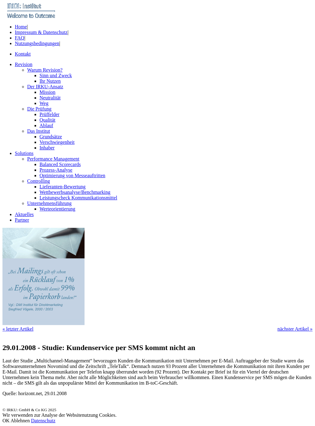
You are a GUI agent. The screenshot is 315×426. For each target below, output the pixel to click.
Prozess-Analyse (56, 170)
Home (21, 26)
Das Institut (38, 131)
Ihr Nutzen (50, 81)
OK (6, 420)
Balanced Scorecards (60, 164)
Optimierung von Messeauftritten (72, 175)
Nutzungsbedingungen (37, 43)
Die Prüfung (39, 108)
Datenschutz (43, 420)
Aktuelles (24, 214)
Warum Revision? (45, 70)
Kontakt (23, 53)
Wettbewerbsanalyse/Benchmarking (74, 192)
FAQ (19, 37)
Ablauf (46, 125)
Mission (47, 92)
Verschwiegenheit (57, 142)
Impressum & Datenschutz (41, 32)
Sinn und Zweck (55, 75)
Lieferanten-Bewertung (62, 186)
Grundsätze (50, 136)
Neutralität (49, 97)
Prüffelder (49, 114)
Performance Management (53, 158)
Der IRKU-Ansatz (45, 86)
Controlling (38, 181)
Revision (23, 64)
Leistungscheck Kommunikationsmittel (78, 197)
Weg (43, 103)
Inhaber (47, 147)
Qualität (47, 120)
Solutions (24, 153)
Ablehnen (20, 420)
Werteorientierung (57, 208)
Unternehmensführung (49, 203)
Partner (22, 220)
